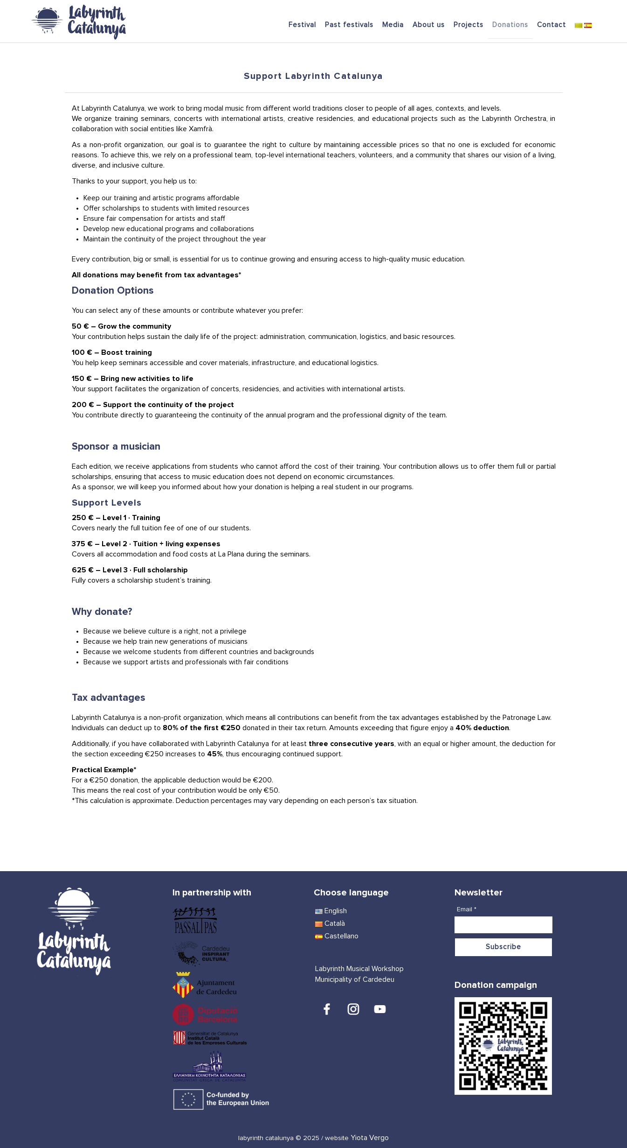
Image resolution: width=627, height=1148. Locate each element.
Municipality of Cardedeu (354, 979)
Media (393, 24)
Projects (468, 24)
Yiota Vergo (370, 1137)
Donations (510, 24)
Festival (302, 24)
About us (429, 24)
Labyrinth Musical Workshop (359, 968)
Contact (551, 24)
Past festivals (349, 24)
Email (466, 909)
